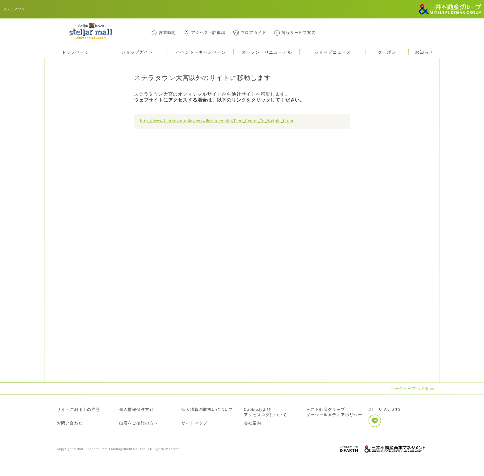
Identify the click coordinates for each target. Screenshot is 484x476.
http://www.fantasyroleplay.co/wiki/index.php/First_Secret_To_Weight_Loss (216, 121)
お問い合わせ (70, 423)
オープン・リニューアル (267, 52)
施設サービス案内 (298, 32)
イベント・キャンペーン (201, 52)
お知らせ (424, 52)
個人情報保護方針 (136, 409)
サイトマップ (194, 423)
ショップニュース (332, 52)
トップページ (75, 52)
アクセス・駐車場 (208, 32)
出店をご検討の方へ (138, 423)
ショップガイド (137, 52)
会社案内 (252, 423)
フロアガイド (253, 32)
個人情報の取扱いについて (207, 409)
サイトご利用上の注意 (78, 409)
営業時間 (167, 32)
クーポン (387, 52)
